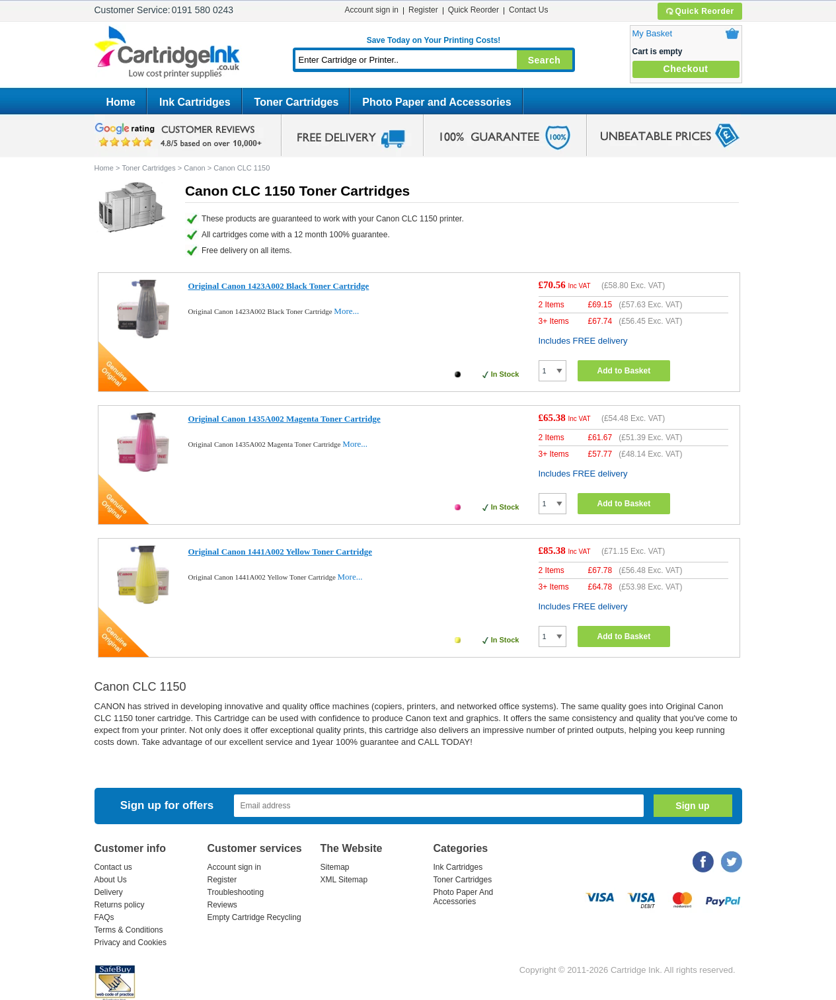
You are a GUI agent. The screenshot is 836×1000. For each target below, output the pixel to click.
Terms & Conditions (129, 930)
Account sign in (372, 10)
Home (120, 102)
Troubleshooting (236, 892)
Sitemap (335, 867)
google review (180, 135)
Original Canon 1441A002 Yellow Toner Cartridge (280, 552)
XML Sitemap (344, 879)
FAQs (104, 917)
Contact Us (528, 10)
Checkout (686, 68)
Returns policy (120, 904)
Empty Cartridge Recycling (254, 917)
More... (346, 311)
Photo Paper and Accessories (436, 102)
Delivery (109, 892)
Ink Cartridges (195, 102)
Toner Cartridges (296, 102)
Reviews (222, 904)
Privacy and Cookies (131, 942)
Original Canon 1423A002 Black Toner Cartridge (278, 286)
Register (423, 10)
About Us (111, 879)
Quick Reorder (699, 11)
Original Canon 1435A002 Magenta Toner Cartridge (284, 419)
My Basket (652, 33)
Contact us (113, 867)
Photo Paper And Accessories (464, 897)
